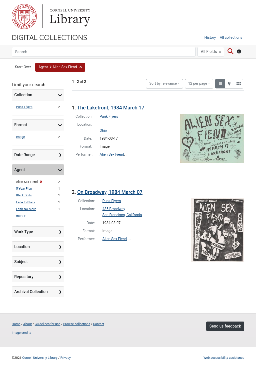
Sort (163, 83)
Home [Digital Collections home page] (16, 324)
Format (20, 124)
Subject (21, 261)
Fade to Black (25, 202)
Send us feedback (225, 326)
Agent (19, 169)
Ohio (103, 130)
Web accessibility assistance (224, 358)
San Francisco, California (122, 215)
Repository (24, 276)
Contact (98, 324)
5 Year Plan (24, 188)
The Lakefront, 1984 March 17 (110, 108)
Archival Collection (31, 291)
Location (22, 246)
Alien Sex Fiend (112, 154)
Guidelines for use (47, 324)
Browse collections (76, 324)
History (210, 37)
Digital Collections (49, 37)
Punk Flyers (24, 107)
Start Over (23, 67)
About (27, 324)
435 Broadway (113, 209)
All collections (231, 37)
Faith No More (26, 209)
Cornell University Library (40, 358)
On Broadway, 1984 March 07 (109, 192)
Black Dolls (24, 195)
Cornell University (24, 16)
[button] (60, 67)
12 (197, 83)
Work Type (23, 231)
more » (21, 216)
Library (69, 16)
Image (20, 137)
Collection (23, 94)
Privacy (65, 358)
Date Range (24, 154)
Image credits (21, 333)
